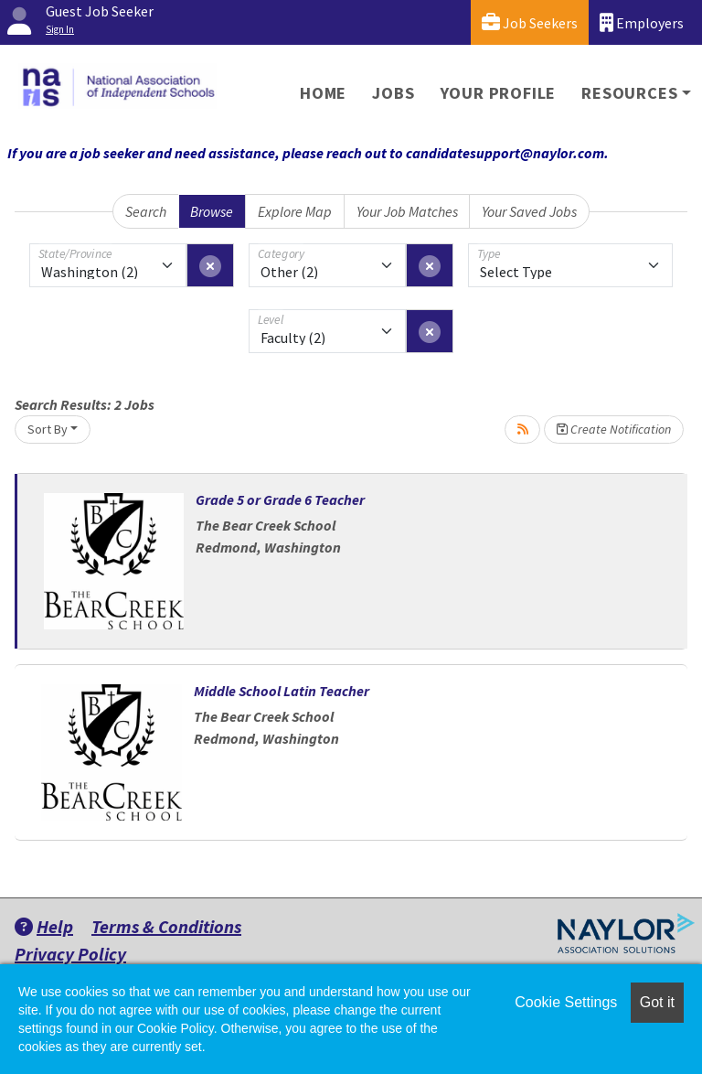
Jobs (393, 92)
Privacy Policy (70, 953)
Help (44, 926)
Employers (642, 22)
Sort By (47, 429)
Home (323, 92)
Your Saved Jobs (529, 211)
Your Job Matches (407, 211)
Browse (211, 211)
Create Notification (614, 429)
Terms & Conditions (166, 926)
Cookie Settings (566, 1002)
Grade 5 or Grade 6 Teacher (280, 499)
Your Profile (499, 92)
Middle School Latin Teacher (281, 691)
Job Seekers (530, 22)
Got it (657, 1002)
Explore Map (295, 211)
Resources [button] (629, 92)
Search (145, 211)
